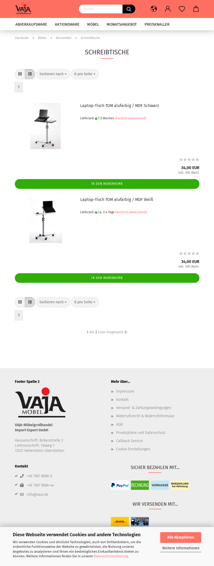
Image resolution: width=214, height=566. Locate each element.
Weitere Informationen (180, 548)
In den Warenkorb (107, 184)
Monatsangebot (122, 24)
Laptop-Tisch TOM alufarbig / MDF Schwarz (119, 105)
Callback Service (129, 441)
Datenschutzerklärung (111, 556)
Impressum (125, 391)
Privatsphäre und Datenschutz (140, 433)
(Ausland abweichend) (130, 118)
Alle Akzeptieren (180, 537)
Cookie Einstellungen (133, 449)
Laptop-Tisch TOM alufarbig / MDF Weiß (116, 199)
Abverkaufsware (31, 24)
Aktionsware (67, 24)
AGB (119, 424)
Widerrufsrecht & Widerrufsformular (145, 416)
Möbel (93, 24)
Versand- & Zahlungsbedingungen (143, 408)
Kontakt (122, 399)
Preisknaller (157, 24)
